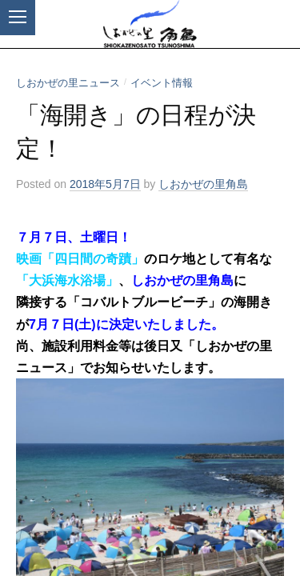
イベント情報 (161, 83)
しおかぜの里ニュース (68, 83)
